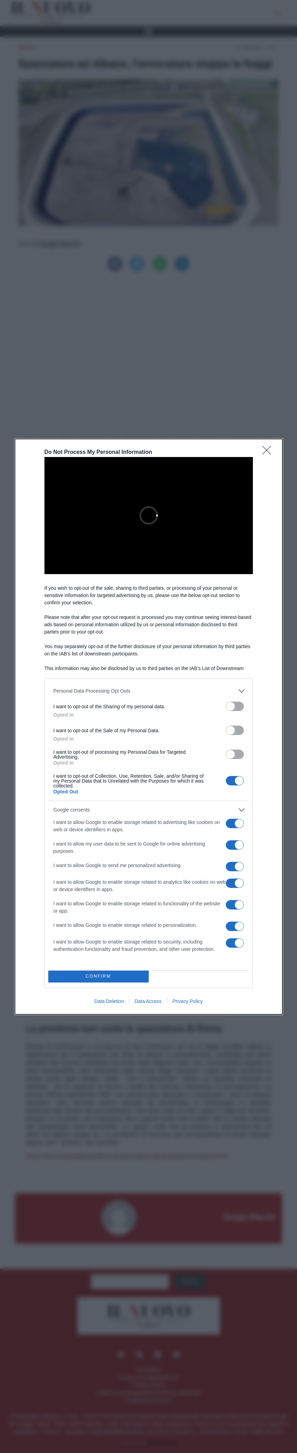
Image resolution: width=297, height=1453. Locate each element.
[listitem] (148, 691)
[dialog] (148, 726)
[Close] (268, 452)
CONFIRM (98, 976)
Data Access (148, 1001)
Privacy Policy (187, 1001)
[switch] (235, 706)
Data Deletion (109, 1001)
